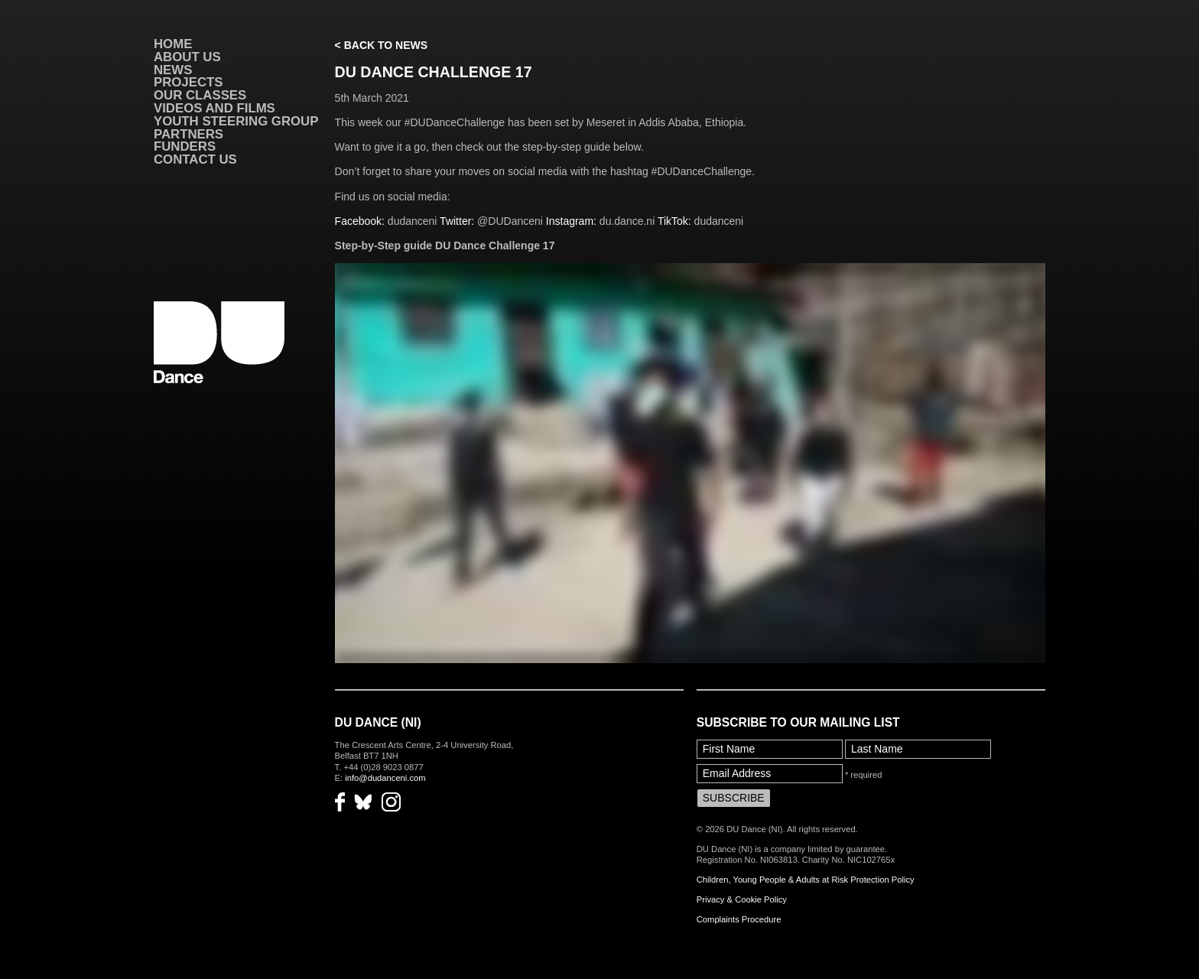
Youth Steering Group (236, 121)
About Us (187, 57)
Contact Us (195, 159)
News (173, 70)
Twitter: (457, 221)
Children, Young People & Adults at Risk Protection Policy (806, 879)
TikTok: (676, 221)
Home (173, 44)
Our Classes (200, 95)
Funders (185, 146)
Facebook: (360, 221)
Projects (188, 82)
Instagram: (573, 221)
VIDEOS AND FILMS (214, 108)
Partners (188, 134)
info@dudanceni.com (385, 777)
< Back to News (381, 45)
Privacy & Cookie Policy (742, 899)
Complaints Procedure (739, 919)
